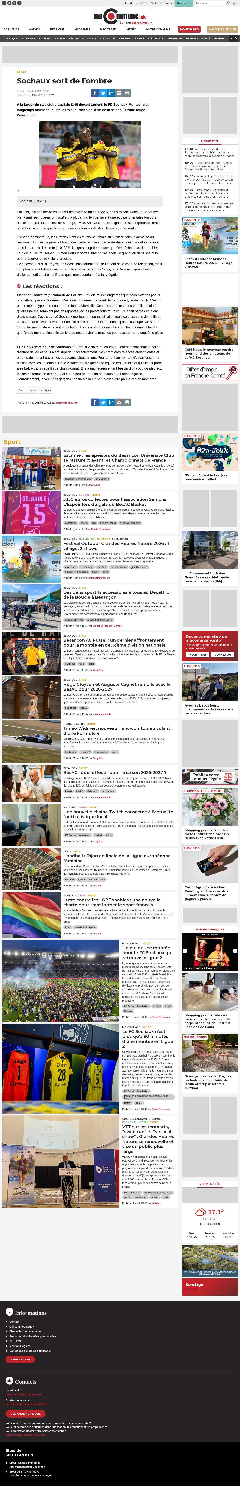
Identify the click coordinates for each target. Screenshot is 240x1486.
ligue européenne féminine (91, 879)
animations (70, 567)
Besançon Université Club (78, 479)
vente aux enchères (130, 523)
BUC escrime (102, 479)
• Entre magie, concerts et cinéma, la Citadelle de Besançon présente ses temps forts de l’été (206, 193)
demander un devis (25, 1413)
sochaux (46, 390)
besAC (84, 523)
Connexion (223, 654)
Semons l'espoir (108, 523)
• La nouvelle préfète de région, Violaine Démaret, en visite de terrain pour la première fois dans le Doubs (210, 180)
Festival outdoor (119, 567)
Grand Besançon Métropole (142, 1119)
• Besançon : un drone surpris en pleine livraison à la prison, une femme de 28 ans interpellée (208, 166)
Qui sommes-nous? (21, 1326)
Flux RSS (15, 1341)
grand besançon (139, 567)
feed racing (70, 752)
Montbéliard (131, 943)
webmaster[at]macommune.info (25, 1434)
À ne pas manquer (210, 929)
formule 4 (85, 752)
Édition (125, 22)
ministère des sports (85, 927)
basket (68, 791)
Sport (21, 72)
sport (105, 572)
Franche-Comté (74, 724)
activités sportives (74, 619)
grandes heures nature (76, 572)
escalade (101, 567)
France (68, 895)
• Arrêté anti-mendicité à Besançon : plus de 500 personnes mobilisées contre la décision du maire (210, 152)
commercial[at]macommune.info (26, 1404)
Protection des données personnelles (32, 1336)
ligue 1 (32, 390)
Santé (95, 539)
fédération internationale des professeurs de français (146, 1097)
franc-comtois (101, 752)
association (70, 523)
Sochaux (69, 807)
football (98, 835)
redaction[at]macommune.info (24, 1394)
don (94, 523)
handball (69, 879)
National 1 (92, 791)
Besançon (70, 450)
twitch (109, 835)
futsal (81, 664)
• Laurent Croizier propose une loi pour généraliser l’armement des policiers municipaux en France (209, 207)
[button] (228, 3)
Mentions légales (20, 1346)
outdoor (155, 1197)
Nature (84, 539)
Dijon (67, 851)
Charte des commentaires (25, 1331)
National (128, 1011)
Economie (129, 1122)
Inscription (197, 654)
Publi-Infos (120, 539)
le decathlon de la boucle (99, 619)
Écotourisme (86, 567)
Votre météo (210, 1184)
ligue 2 (168, 1006)
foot (21, 390)
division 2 (70, 664)
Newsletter (20, 1359)
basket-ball (70, 708)
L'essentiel (210, 141)
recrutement (108, 791)
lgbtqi (68, 927)
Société (84, 494)
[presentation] (185, 951)
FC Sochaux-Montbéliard (77, 835)
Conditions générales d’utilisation (30, 1350)
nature (95, 572)
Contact (14, 1321)
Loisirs (82, 807)
